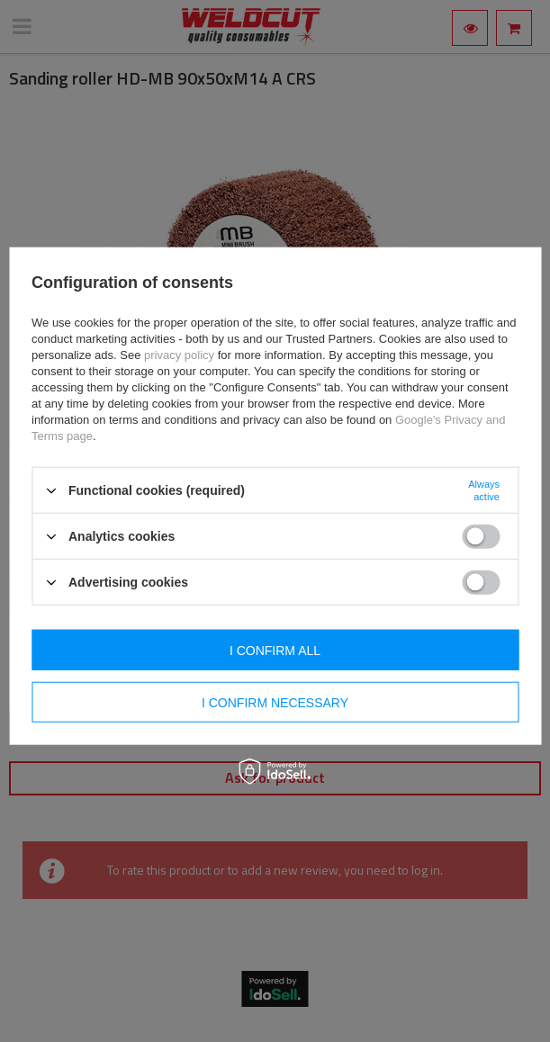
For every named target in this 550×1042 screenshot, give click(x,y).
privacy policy (179, 355)
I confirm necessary (275, 702)
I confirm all (275, 649)
